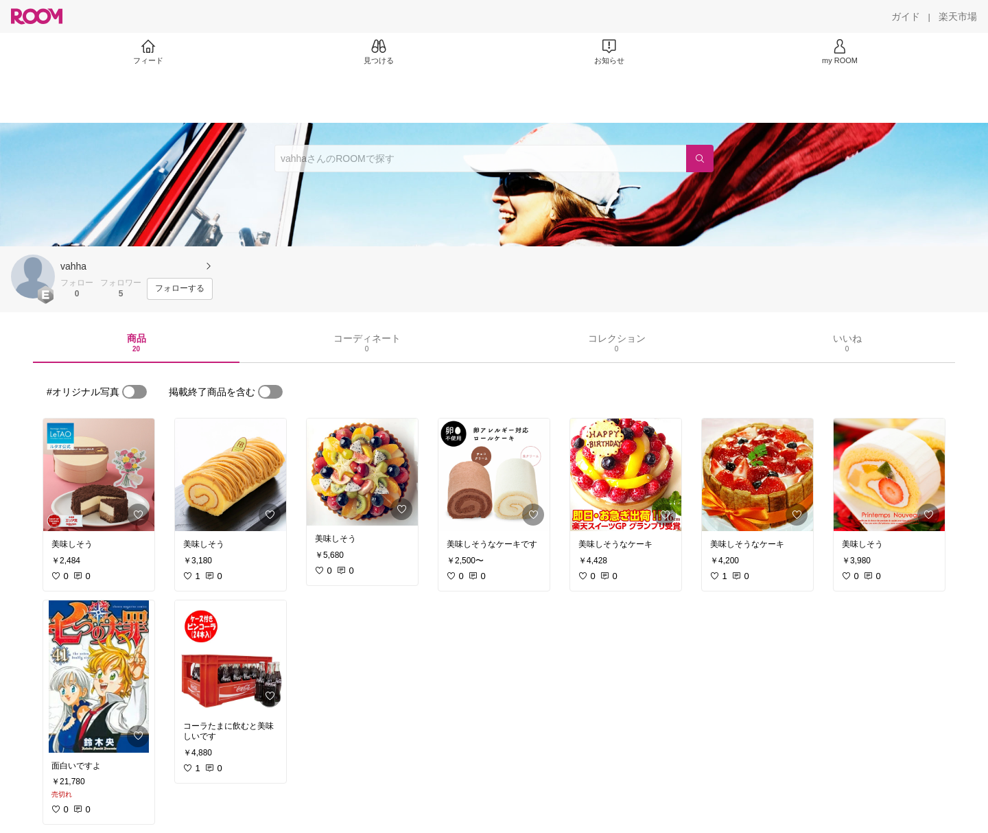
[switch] (134, 392)
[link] (98, 475)
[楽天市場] (958, 16)
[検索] (700, 158)
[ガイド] (905, 16)
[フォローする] (180, 289)
